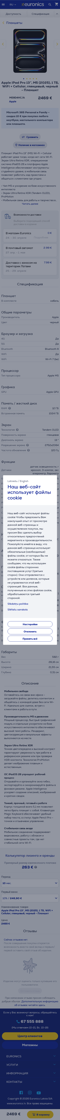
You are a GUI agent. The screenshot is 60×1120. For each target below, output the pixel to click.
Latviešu (12, 481)
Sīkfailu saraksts (18, 609)
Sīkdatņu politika (18, 603)
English (24, 481)
